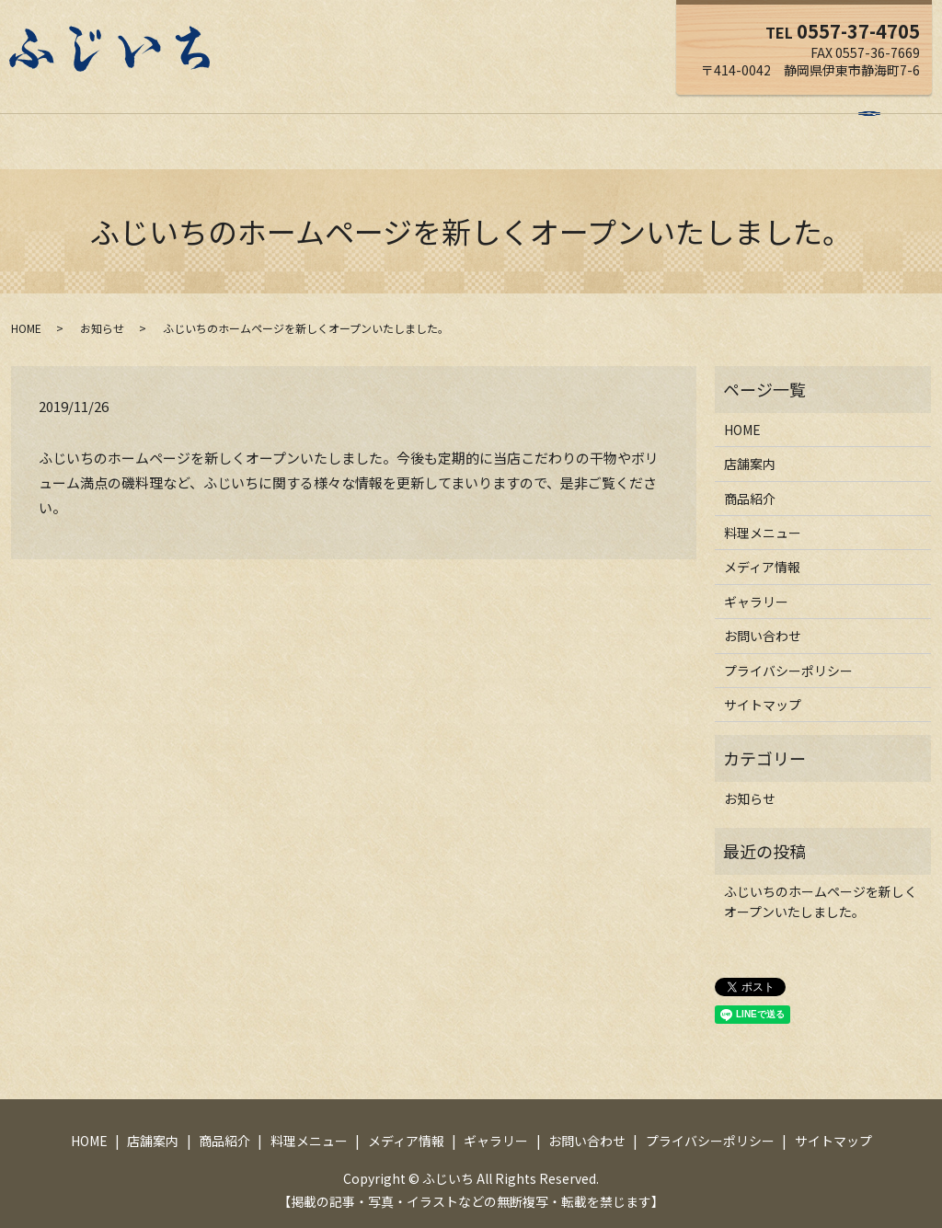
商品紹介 (315, 122)
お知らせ (102, 310)
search (779, 124)
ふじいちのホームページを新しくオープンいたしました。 (820, 884)
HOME (168, 122)
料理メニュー (405, 122)
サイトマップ (762, 687)
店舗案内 (238, 122)
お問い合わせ (701, 122)
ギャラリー (604, 122)
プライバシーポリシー (788, 653)
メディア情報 (508, 122)
